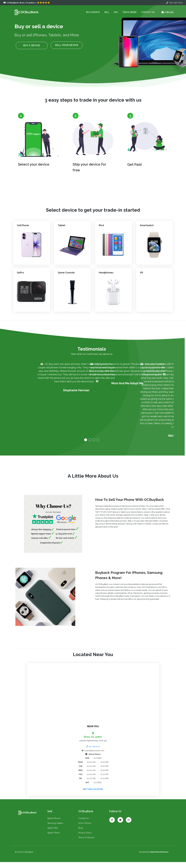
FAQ (115, 12)
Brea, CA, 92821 (93, 739)
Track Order (128, 12)
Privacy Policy (84, 839)
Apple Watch (52, 839)
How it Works (83, 829)
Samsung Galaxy (54, 829)
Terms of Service (85, 844)
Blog (79, 834)
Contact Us (147, 12)
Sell (105, 12)
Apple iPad (51, 834)
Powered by (154, 858)
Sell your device (65, 46)
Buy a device (92, 12)
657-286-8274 (174, 2)
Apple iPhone (52, 824)
